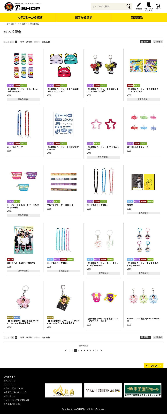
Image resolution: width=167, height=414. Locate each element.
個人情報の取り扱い (12, 404)
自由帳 (130, 205)
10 (97, 351)
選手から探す (83, 17)
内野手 (24, 24)
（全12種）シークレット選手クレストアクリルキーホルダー (102, 320)
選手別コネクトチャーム (137, 147)
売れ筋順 (46, 42)
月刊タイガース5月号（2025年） (21, 263)
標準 (22, 42)
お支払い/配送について (14, 388)
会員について (9, 381)
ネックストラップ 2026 (57, 263)
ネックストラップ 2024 (97, 205)
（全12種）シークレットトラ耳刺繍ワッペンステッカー (62, 90)
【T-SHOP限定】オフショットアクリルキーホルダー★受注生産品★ (63, 322)
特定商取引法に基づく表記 (15, 392)
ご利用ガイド (9, 377)
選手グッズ (15, 24)
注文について (9, 384)
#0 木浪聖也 (34, 24)
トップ (6, 24)
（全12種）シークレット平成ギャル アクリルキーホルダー (102, 90)
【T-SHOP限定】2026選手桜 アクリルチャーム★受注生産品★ (23, 322)
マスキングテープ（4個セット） (61, 205)
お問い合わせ (9, 396)
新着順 (29, 42)
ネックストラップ (15, 147)
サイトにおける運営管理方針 (16, 400)
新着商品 (136, 15)
